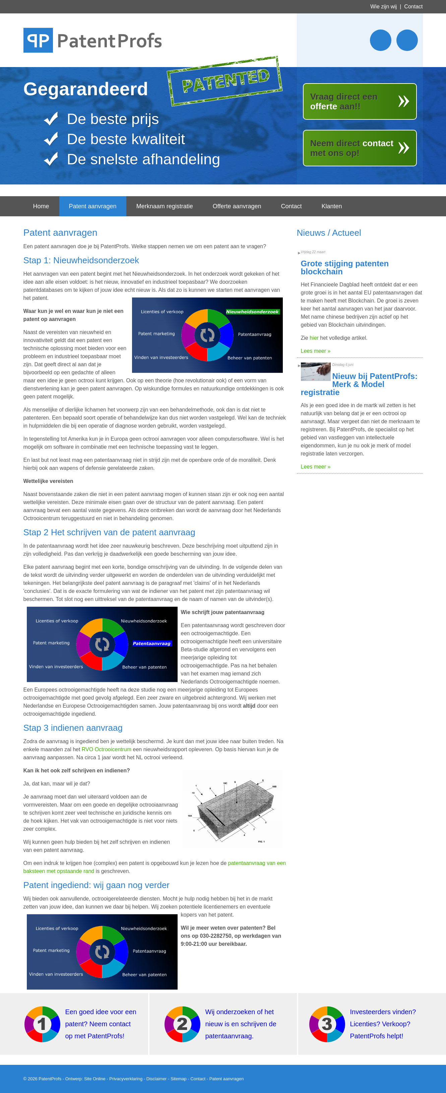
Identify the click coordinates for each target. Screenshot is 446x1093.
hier (314, 338)
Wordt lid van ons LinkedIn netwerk (407, 40)
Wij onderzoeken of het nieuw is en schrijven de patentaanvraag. (240, 1024)
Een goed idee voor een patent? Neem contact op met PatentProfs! (100, 1024)
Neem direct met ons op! (352, 148)
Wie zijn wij (383, 6)
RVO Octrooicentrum (106, 749)
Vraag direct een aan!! (344, 101)
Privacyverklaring (125, 1078)
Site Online (95, 1078)
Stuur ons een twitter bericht (380, 40)
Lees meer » (316, 351)
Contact (413, 6)
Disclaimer (156, 1078)
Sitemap (179, 1078)
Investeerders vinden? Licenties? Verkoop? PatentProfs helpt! (383, 1024)
